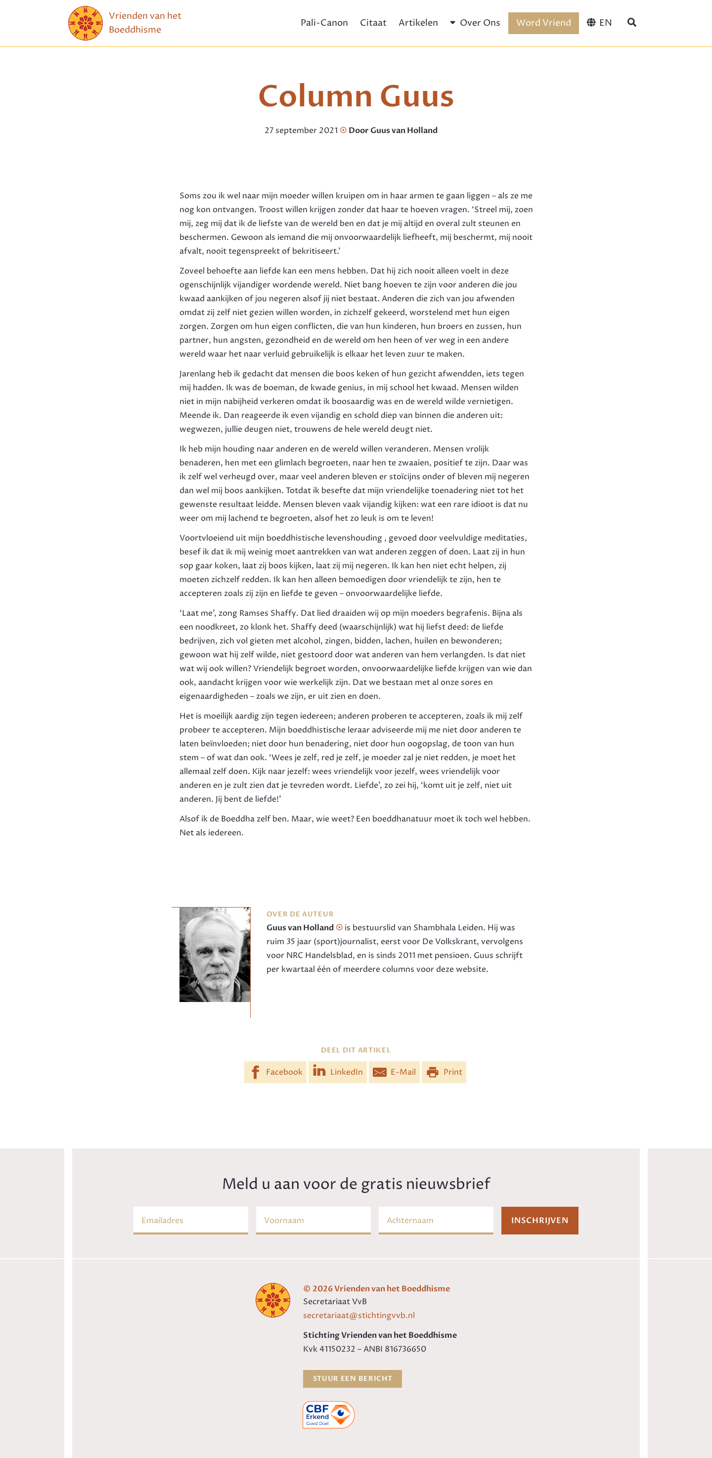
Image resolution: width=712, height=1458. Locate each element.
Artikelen (418, 23)
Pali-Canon (324, 23)
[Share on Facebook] (275, 1072)
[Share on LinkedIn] (338, 1072)
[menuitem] (599, 23)
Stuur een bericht (353, 1378)
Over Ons (475, 23)
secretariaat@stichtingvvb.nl (359, 1315)
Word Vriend (543, 23)
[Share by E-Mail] (394, 1072)
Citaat (373, 23)
